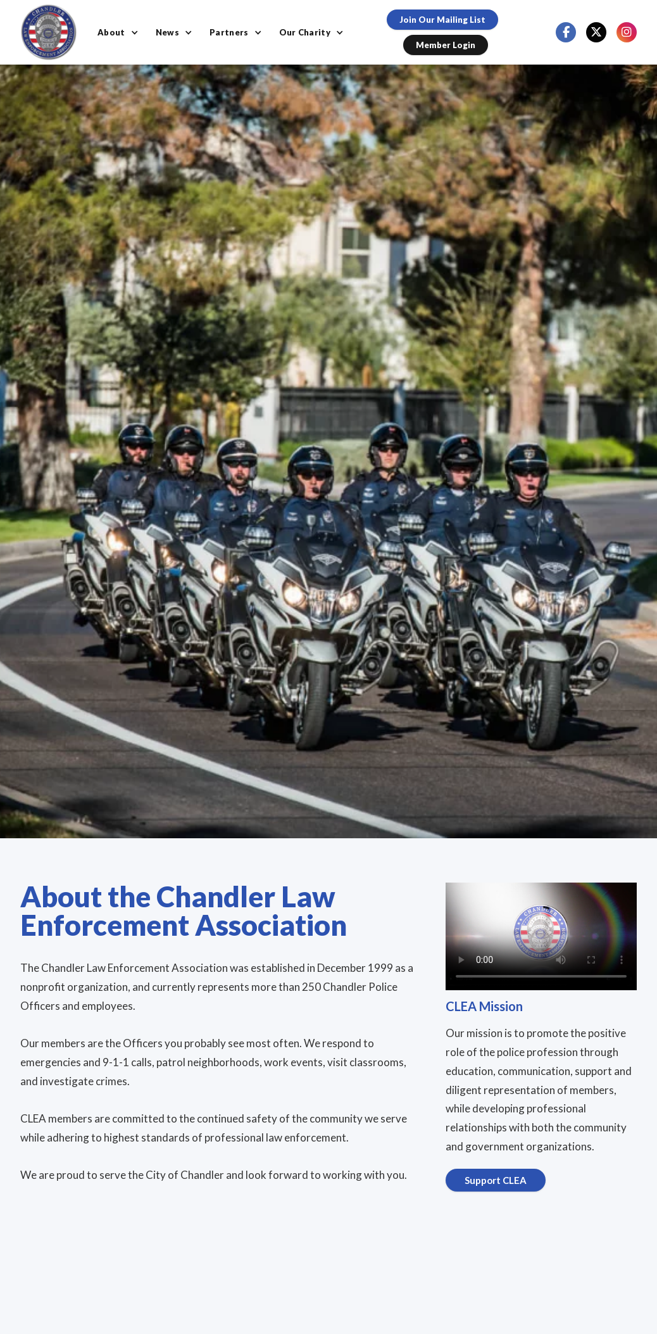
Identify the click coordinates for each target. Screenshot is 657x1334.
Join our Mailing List (442, 20)
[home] (48, 32)
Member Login (445, 45)
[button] (119, 32)
